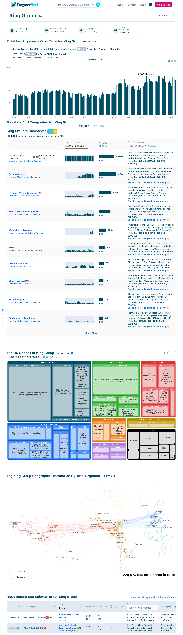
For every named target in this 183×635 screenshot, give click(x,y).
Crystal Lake (14, 278)
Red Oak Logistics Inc (71, 612)
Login (143, 4)
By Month (41, 54)
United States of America (30, 216)
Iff (11, 291)
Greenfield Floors (19, 307)
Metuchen (13, 216)
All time (82, 49)
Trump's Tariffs (52, 58)
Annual (62, 54)
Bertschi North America (22, 355)
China (61, 584)
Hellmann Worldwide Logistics (25, 244)
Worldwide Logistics (20, 275)
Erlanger (12, 230)
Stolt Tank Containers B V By (24, 260)
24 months (115, 49)
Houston (12, 262)
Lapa (61, 552)
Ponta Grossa (65, 568)
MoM (49, 54)
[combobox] (77, 5)
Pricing (115, 632)
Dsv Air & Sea (17, 228)
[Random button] (93, 4)
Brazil (67, 552)
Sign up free (163, 4)
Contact (132, 4)
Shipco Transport (19, 323)
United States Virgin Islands (71, 615)
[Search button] (98, 4)
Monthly (31, 54)
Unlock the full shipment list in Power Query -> (152, 526)
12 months (103, 49)
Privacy (96, 632)
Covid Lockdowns (33, 58)
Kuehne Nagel (17, 339)
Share (163, 15)
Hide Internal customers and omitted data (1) (37, 191)
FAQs (105, 632)
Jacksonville (14, 294)
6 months (92, 49)
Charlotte (13, 246)
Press (76, 632)
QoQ (55, 54)
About (120, 4)
